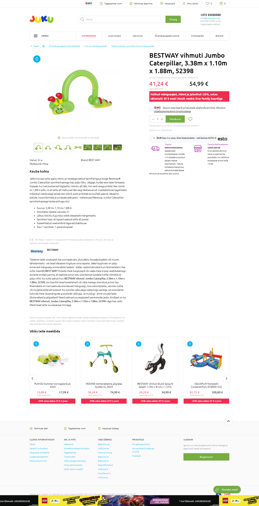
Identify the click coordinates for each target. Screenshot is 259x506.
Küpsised (136, 456)
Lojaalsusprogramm (39, 457)
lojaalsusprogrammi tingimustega (172, 111)
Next (226, 378)
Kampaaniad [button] (89, 35)
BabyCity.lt (103, 457)
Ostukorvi (175, 119)
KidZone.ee (103, 448)
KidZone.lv (103, 477)
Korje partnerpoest (73, 465)
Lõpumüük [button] (138, 36)
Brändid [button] (219, 36)
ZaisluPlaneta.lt (105, 465)
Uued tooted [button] (114, 36)
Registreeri (206, 456)
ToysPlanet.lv (104, 473)
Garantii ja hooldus (39, 448)
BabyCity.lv (103, 461)
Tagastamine (70, 452)
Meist (32, 444)
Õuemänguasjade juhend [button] (167, 36)
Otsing (173, 19)
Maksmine (69, 444)
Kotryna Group (105, 452)
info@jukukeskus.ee (210, 18)
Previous (32, 378)
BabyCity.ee (104, 444)
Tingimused (69, 457)
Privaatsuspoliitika (141, 444)
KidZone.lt (103, 469)
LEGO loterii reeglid (73, 469)
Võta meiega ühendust (75, 461)
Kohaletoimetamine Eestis (76, 448)
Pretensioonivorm (38, 461)
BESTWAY (52, 249)
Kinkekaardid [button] (197, 36)
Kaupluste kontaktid (39, 452)
